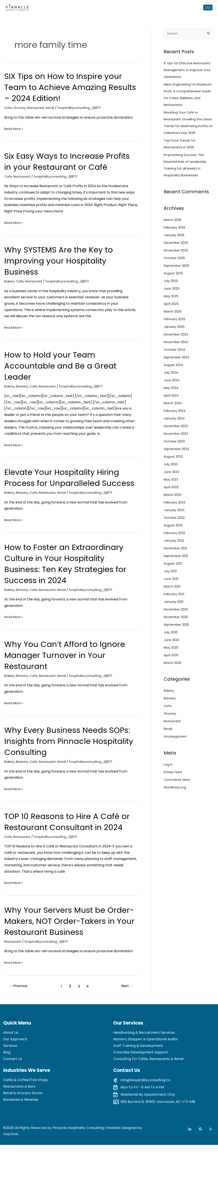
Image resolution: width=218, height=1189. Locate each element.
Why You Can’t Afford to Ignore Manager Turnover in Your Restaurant (69, 677)
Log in (168, 778)
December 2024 (177, 348)
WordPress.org (176, 801)
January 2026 (175, 249)
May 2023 (171, 493)
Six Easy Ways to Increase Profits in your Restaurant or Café (62, 167)
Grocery (21, 107)
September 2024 (178, 371)
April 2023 (172, 501)
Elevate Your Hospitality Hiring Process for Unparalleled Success (67, 494)
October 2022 (175, 532)
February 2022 (176, 547)
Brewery (24, 397)
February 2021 (175, 608)
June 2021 (172, 593)
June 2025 (172, 302)
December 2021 (177, 562)
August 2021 (173, 577)
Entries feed (174, 786)
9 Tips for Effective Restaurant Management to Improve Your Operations (187, 71)
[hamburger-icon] (208, 7)
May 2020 (172, 661)
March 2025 (174, 325)
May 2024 (172, 402)
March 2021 (173, 600)
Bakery (10, 292)
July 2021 (171, 585)
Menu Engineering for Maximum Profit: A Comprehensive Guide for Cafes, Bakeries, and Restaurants (185, 99)
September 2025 (178, 280)
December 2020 (177, 623)
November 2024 (177, 356)
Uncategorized (176, 750)
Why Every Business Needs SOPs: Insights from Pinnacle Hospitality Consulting (64, 763)
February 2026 (176, 241)
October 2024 (175, 364)
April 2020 (172, 669)
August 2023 (174, 470)
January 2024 (175, 432)
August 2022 (174, 539)
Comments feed (177, 794)
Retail (54, 107)
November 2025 (177, 264)
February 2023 (176, 516)
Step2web (11, 1178)
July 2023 (171, 478)
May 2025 (172, 310)
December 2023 (177, 440)
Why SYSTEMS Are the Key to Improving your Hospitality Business (63, 272)
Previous (20, 1030)
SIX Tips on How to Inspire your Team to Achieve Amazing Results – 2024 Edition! (68, 87)
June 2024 (172, 394)
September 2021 (177, 570)
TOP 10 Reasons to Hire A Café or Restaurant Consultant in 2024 (67, 849)
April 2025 (172, 318)
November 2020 (177, 631)
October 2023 (175, 455)
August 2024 (174, 379)
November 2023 (177, 448)
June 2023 (172, 486)
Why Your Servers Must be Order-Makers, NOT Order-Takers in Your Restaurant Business (60, 959)
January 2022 (175, 554)
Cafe (8, 107)
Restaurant (38, 107)
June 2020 (172, 654)
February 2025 (176, 333)
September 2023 (178, 463)
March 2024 (174, 417)
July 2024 (171, 386)
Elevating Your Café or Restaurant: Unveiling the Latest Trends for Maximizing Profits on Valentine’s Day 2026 (187, 134)
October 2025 (175, 272)
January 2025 (175, 341)
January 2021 (174, 616)
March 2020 (174, 677)
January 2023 (175, 524)
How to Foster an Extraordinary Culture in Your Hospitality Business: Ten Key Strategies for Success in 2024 (70, 585)
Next (126, 1030)
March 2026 (174, 234)
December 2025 (177, 257)
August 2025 (174, 287)
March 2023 (173, 509)
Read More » (14, 129)
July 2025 (171, 295)
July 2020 (171, 646)
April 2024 (172, 409)
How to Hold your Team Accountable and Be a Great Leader (65, 377)
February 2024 (176, 425)
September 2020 (178, 639)
